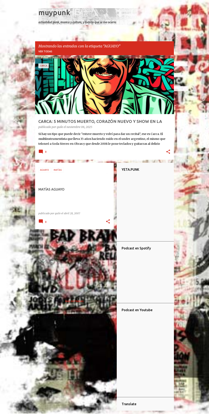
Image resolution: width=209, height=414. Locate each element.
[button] (168, 152)
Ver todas (45, 51)
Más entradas (74, 301)
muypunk (54, 12)
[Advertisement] (73, 260)
